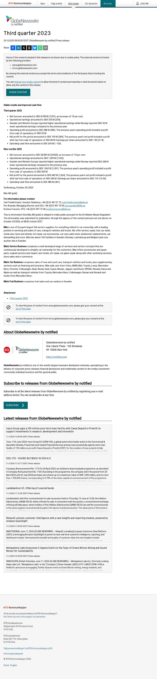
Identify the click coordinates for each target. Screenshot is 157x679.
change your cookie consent (27, 82)
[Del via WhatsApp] (40, 48)
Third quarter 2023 (19, 298)
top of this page (23, 309)
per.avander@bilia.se (75, 205)
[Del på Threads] (29, 48)
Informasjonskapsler (13, 653)
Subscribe (15, 405)
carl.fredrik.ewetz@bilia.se (75, 202)
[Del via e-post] (45, 48)
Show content (18, 92)
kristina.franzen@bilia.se (59, 209)
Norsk (6, 665)
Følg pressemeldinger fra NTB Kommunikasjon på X (28, 648)
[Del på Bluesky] (34, 48)
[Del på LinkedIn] (18, 48)
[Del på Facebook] (13, 48)
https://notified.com (56, 357)
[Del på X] (23, 48)
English (13, 665)
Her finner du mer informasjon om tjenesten (24, 617)
